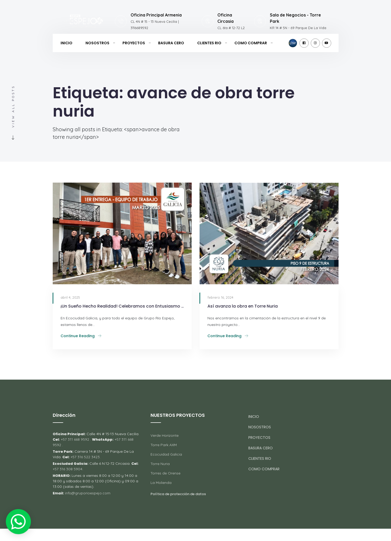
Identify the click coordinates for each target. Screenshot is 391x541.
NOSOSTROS (97, 43)
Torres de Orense (165, 473)
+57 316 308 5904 (67, 469)
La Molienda (161, 482)
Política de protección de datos (178, 493)
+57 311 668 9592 (75, 439)
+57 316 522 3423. (85, 457)
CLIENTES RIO (209, 43)
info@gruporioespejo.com (87, 493)
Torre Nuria (160, 463)
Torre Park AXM (164, 444)
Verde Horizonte (165, 435)
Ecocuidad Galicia (166, 454)
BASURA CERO (171, 43)
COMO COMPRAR (250, 43)
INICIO (66, 43)
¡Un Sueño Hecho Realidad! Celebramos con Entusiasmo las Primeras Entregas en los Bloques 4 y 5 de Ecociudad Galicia (122, 306)
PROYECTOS (133, 43)
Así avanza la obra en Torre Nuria (242, 306)
